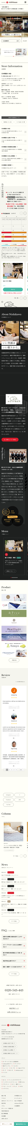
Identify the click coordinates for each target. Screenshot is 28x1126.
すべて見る (15, 856)
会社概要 (3, 1116)
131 (21, 769)
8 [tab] (13, 56)
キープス (13, 1068)
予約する (13, 289)
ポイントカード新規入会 (7, 1108)
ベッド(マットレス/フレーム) (10, 1082)
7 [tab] (12, 56)
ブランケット (6, 1084)
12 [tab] (18, 56)
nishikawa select (19, 1070)
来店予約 (3, 1103)
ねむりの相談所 (18, 1100)
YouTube (8, 804)
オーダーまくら (18, 1098)
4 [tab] (8, 56)
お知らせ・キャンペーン (7, 1100)
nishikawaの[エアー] (7, 1063)
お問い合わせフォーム (14, 1012)
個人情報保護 (4, 1113)
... (18, 769)
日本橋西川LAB (18, 1095)
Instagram (8, 795)
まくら (4, 1080)
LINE (20, 800)
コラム (3, 1106)
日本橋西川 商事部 (6, 165)
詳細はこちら (9, 571)
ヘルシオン (15, 1066)
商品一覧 (3, 1095)
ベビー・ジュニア (7, 1086)
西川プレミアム (6, 1066)
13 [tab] (19, 56)
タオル (21, 1086)
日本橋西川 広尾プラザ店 (8, 138)
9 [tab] (14, 56)
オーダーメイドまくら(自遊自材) (10, 1061)
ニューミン (5, 1068)
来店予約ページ (14, 1008)
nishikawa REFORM (18, 1103)
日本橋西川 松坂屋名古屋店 (8, 147)
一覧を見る (14, 660)
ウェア (15, 1086)
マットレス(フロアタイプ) (15, 1080)
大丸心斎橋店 (19, 204)
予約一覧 (16, 298)
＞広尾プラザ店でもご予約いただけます (12, 293)
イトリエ (5, 1072)
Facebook (8, 800)
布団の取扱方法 (5, 1111)
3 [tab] (7, 56)
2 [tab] (6, 56)
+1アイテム (6, 1088)
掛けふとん (22, 1082)
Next (25, 213)
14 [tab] (20, 56)
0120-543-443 (7, 76)
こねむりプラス (21, 1068)
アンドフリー (18, 1063)
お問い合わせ (4, 1118)
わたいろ (11, 1070)
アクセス (3, 1098)
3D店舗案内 (17, 1106)
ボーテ (4, 1070)
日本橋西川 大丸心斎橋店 (8, 156)
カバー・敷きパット (16, 1084)
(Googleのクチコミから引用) (14, 706)
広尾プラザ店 (10, 204)
